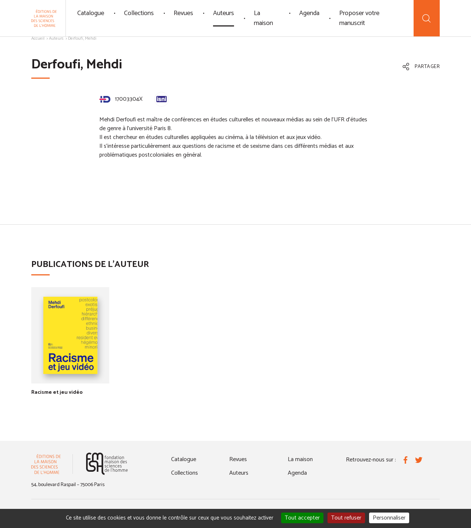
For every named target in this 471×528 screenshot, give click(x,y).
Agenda (309, 13)
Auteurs (223, 13)
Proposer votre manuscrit (359, 18)
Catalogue (90, 13)
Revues (183, 13)
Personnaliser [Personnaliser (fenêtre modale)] (389, 518)
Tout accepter (302, 518)
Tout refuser (346, 518)
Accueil (38, 38)
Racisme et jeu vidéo (57, 392)
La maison (263, 18)
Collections (139, 13)
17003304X (120, 99)
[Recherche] (427, 18)
